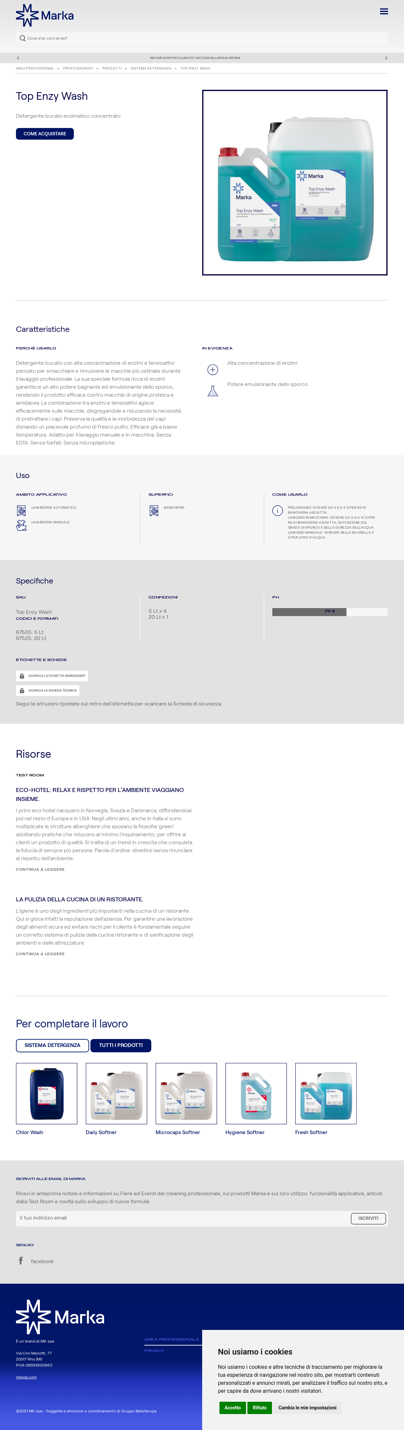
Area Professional (35, 68)
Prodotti (112, 68)
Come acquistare (45, 134)
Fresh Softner (311, 1132)
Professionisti (78, 68)
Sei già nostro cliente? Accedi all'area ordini (195, 58)
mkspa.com (26, 1377)
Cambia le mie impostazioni (308, 1407)
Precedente (18, 58)
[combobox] (202, 38)
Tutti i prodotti (121, 1045)
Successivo (386, 58)
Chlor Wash (29, 1132)
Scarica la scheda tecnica (52, 690)
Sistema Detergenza (151, 68)
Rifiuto (260, 1407)
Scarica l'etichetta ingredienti (56, 676)
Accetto (233, 1407)
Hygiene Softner (245, 1132)
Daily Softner (101, 1132)
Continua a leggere (40, 869)
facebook (35, 1261)
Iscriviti (368, 1218)
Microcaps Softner (178, 1132)
